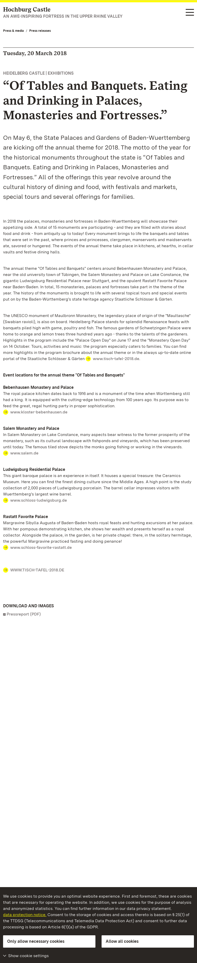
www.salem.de (24, 453)
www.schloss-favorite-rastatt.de (41, 547)
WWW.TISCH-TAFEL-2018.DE (37, 570)
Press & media (13, 31)
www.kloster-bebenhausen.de (38, 412)
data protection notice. (24, 914)
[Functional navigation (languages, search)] (190, 12)
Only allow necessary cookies (35, 941)
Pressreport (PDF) (24, 614)
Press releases (40, 31)
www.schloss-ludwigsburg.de (38, 500)
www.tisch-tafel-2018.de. (116, 358)
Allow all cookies (122, 941)
